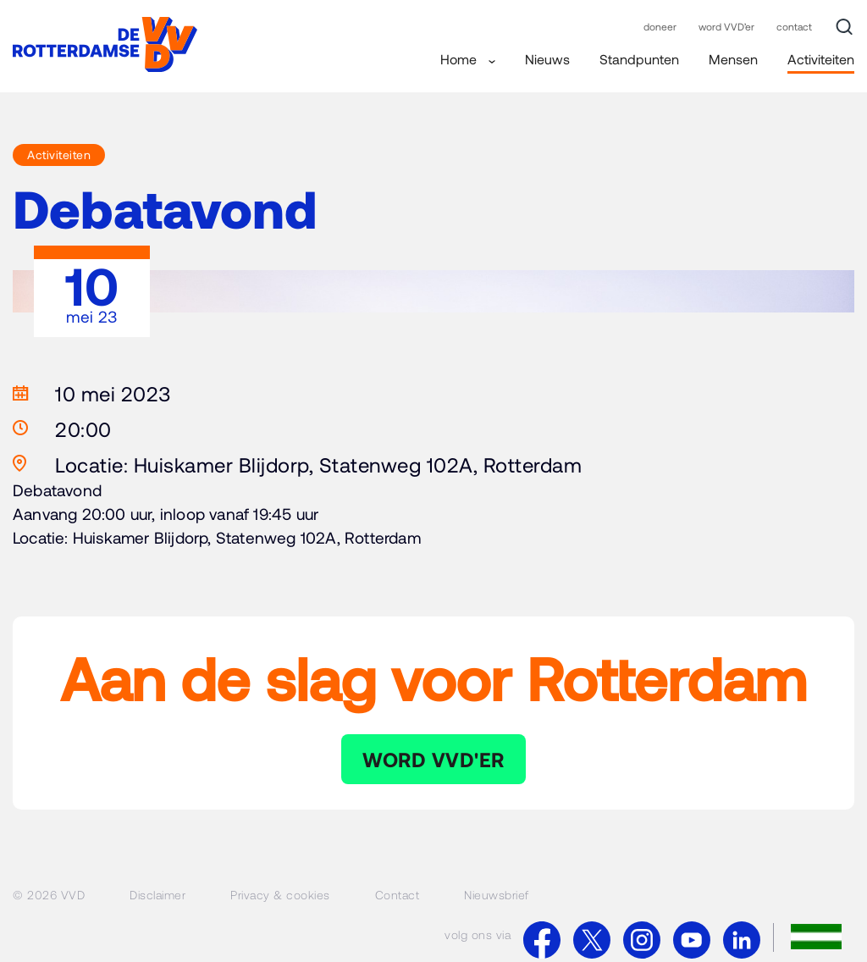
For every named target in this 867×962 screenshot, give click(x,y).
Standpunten (639, 59)
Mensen (733, 59)
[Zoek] (844, 27)
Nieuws (547, 59)
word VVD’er (726, 26)
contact (794, 26)
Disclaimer (157, 894)
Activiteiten (820, 59)
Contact (397, 894)
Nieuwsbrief (496, 894)
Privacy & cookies (280, 894)
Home (467, 59)
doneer (659, 26)
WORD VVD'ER (433, 759)
